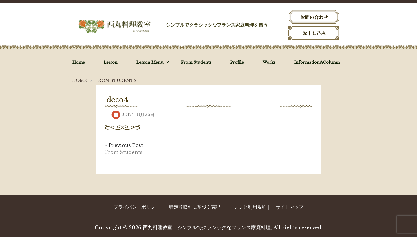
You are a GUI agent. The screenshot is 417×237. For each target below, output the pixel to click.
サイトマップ (289, 207)
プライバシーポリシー (137, 207)
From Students (123, 152)
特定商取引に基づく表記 (194, 207)
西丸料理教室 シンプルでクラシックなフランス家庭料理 (207, 228)
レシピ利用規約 (250, 207)
